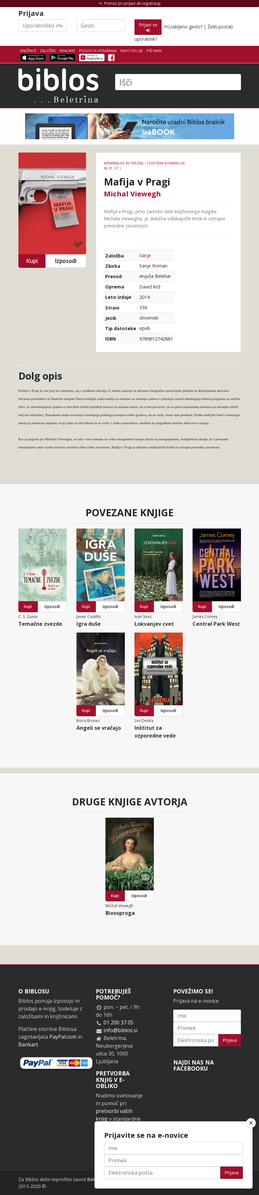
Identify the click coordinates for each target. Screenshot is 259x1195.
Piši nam (154, 50)
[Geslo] (100, 25)
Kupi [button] (32, 261)
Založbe (48, 50)
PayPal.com (62, 1036)
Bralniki (67, 50)
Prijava (230, 1040)
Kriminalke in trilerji (124, 163)
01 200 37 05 (119, 1022)
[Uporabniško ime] (42, 25)
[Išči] (178, 82)
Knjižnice (28, 50)
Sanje (145, 255)
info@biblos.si (120, 1030)
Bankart (28, 1044)
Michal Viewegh (132, 193)
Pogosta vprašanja (98, 50)
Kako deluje (131, 50)
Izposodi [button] (65, 261)
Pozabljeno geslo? (183, 27)
